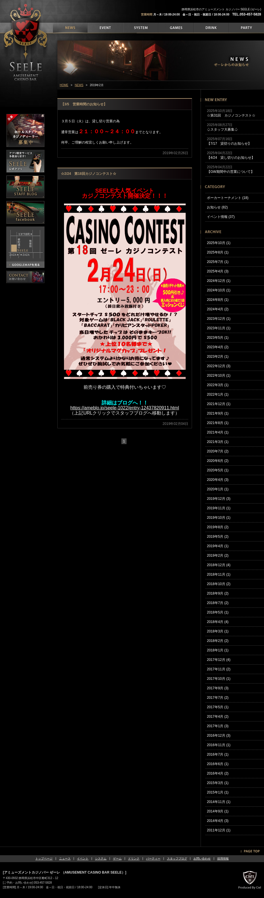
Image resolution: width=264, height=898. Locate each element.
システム (100, 858)
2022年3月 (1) (217, 385)
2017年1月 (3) (217, 726)
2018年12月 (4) (218, 565)
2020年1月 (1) (217, 489)
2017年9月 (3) (217, 688)
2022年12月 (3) (218, 366)
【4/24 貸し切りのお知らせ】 (231, 158)
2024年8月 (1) (217, 300)
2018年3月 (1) (217, 631)
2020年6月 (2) (217, 461)
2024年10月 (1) (218, 290)
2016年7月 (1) (217, 754)
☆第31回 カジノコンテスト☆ (231, 115)
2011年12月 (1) (218, 830)
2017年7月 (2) (217, 698)
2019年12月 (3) (218, 499)
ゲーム (117, 858)
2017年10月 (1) (218, 679)
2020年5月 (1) (217, 470)
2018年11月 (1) (218, 574)
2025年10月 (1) (218, 243)
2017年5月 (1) (217, 707)
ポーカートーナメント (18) (228, 198)
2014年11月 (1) (218, 802)
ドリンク (133, 858)
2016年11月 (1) (218, 745)
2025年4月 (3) (217, 271)
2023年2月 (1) (217, 357)
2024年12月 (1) (218, 281)
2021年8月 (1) (217, 423)
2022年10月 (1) (218, 375)
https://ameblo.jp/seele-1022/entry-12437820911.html (124, 407)
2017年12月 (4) (218, 660)
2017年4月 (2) (217, 717)
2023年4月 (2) (217, 347)
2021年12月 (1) (218, 404)
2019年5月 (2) (217, 537)
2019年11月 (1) (218, 508)
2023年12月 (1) (218, 319)
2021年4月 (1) (217, 432)
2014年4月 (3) (217, 821)
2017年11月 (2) (218, 669)
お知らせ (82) (217, 207)
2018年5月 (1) (217, 612)
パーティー (153, 858)
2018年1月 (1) (217, 650)
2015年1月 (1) (217, 792)
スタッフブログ (177, 858)
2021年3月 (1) (217, 442)
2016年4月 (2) (217, 773)
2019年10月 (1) (218, 518)
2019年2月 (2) (217, 555)
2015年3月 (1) (217, 783)
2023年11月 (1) (218, 328)
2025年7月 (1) (217, 262)
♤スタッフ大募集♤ (222, 129)
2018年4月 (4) (217, 622)
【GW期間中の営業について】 (230, 172)
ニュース (65, 858)
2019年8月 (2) (217, 527)
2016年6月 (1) (217, 764)
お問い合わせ (202, 858)
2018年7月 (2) (217, 603)
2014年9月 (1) (217, 811)
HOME (64, 85)
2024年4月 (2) (217, 309)
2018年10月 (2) (218, 584)
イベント (82, 858)
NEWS (79, 85)
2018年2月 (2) (217, 641)
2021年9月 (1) (217, 413)
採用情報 (223, 858)
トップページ (44, 858)
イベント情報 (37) (221, 217)
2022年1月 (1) (217, 394)
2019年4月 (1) (217, 546)
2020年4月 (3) (217, 480)
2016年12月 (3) (218, 736)
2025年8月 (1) (217, 252)
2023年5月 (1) (217, 338)
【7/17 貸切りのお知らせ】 (229, 144)
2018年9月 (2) (217, 593)
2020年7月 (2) (217, 451)
